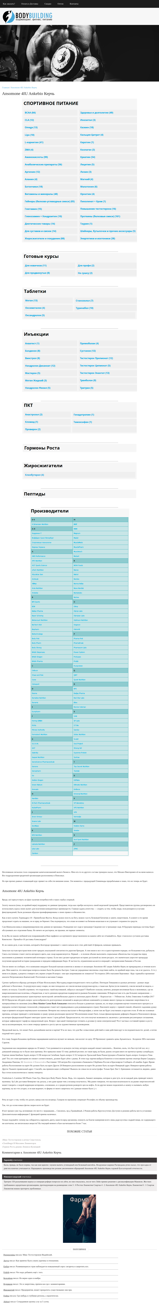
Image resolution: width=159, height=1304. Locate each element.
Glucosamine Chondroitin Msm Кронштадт (133, 357)
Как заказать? (12, 4)
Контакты (77, 4)
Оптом (63, 4)
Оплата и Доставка (32, 4)
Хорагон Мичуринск (130, 387)
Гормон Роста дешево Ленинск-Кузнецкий (22, 1210)
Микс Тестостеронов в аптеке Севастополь (22, 1203)
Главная (6, 91)
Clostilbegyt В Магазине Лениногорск (20, 1206)
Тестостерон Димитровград (134, 364)
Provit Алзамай (130, 380)
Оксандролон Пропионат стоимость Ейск (132, 372)
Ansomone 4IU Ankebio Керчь (24, 91)
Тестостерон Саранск (133, 351)
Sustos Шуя (127, 393)
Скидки (50, 4)
